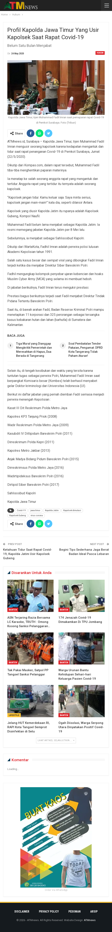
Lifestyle (14, 715)
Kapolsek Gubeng (17, 515)
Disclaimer (21, 911)
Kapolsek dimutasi (72, 510)
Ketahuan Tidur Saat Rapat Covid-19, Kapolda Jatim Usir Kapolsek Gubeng (27, 554)
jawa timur (35, 510)
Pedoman (74, 911)
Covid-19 (21, 510)
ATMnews (90, 920)
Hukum (100, 53)
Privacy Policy (49, 911)
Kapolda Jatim (52, 510)
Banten (13, 609)
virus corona (37, 515)
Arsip (94, 911)
